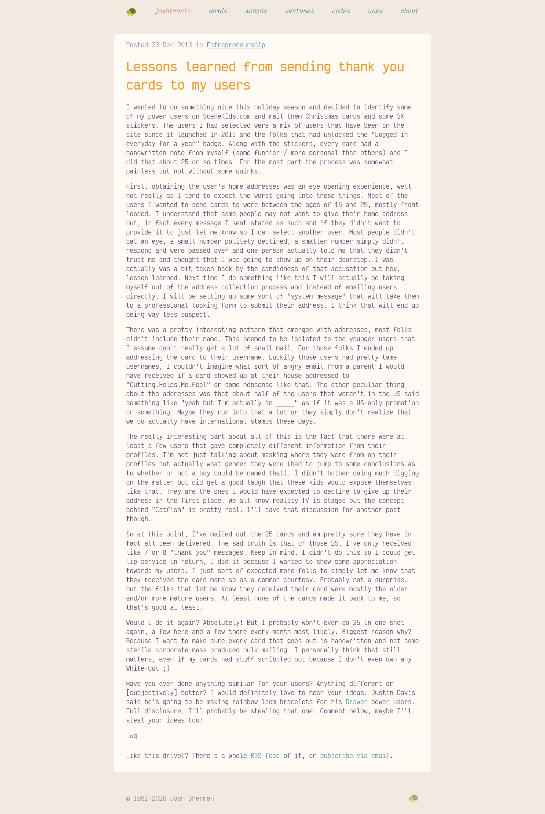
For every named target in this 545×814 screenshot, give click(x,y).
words (218, 10)
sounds (256, 10)
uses (375, 10)
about (410, 10)
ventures (299, 10)
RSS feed (265, 754)
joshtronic (173, 10)
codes (341, 10)
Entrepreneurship (236, 44)
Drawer (357, 701)
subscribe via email (355, 754)
